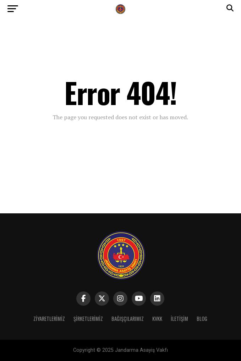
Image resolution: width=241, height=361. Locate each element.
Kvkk (157, 318)
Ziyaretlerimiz (49, 318)
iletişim (179, 318)
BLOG (202, 318)
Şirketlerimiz (88, 318)
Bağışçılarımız (127, 318)
